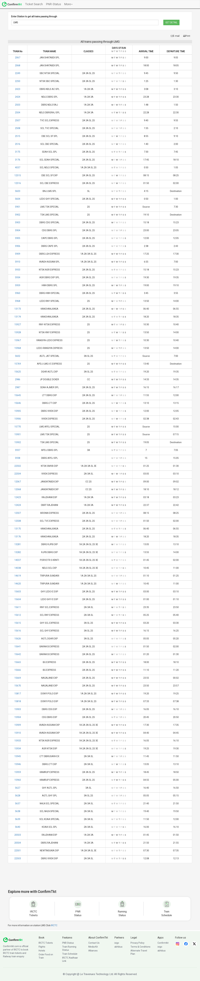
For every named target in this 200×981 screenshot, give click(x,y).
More (68, 4)
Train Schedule (69, 954)
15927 (17, 324)
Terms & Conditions (140, 946)
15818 (17, 701)
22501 (17, 850)
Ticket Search (34, 4)
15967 (17, 340)
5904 (17, 230)
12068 (17, 489)
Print (186, 36)
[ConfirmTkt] (12, 939)
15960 (17, 780)
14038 (17, 568)
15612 (17, 615)
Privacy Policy (137, 943)
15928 (17, 332)
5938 (17, 458)
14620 (17, 583)
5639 (17, 819)
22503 (17, 858)
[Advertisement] (100, 878)
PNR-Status (53, 4)
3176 (17, 159)
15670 (17, 685)
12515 (17, 175)
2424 (17, 97)
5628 (17, 795)
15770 (17, 426)
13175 (17, 528)
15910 (17, 733)
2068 (17, 65)
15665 (17, 662)
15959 (17, 772)
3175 (17, 152)
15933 (17, 740)
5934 (17, 277)
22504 (17, 473)
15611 (17, 607)
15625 (17, 371)
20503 (17, 835)
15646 (17, 403)
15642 (17, 654)
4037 (17, 167)
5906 (17, 246)
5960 (17, 293)
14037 (17, 560)
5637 (17, 803)
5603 (17, 191)
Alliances (93, 950)
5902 (17, 214)
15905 (17, 411)
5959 (17, 285)
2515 (17, 136)
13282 (17, 552)
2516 (17, 144)
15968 (17, 348)
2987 (17, 387)
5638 (17, 811)
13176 (17, 536)
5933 (17, 269)
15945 (17, 756)
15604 (17, 599)
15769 (17, 363)
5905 (17, 238)
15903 (17, 709)
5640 (17, 827)
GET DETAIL (171, 22)
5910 (17, 261)
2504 (17, 112)
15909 (17, 725)
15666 (17, 670)
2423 (17, 89)
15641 (17, 646)
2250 (17, 81)
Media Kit (93, 946)
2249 (17, 73)
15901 (17, 434)
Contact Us (94, 943)
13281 (17, 544)
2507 (17, 120)
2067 (17, 57)
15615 (17, 623)
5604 (17, 199)
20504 (17, 842)
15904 (17, 717)
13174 (17, 316)
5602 (17, 356)
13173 (17, 308)
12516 (17, 183)
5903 (17, 222)
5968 (17, 301)
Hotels (42, 950)
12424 (17, 505)
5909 (17, 254)
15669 (17, 678)
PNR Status (68, 943)
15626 (17, 638)
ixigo (116, 943)
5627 (17, 788)
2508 (17, 128)
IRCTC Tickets (46, 943)
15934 (17, 748)
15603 (17, 591)
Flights (42, 946)
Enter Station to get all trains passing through (34, 16)
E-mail (175, 36)
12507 (17, 513)
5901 (17, 206)
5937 (17, 450)
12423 (17, 497)
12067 (17, 481)
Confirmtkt (163, 943)
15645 (17, 395)
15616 (17, 630)
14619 (17, 575)
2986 (17, 379)
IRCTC (54, 925)
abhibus (118, 946)
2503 (17, 104)
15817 (17, 693)
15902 (17, 442)
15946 (17, 764)
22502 (17, 466)
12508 (17, 521)
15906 (17, 418)
